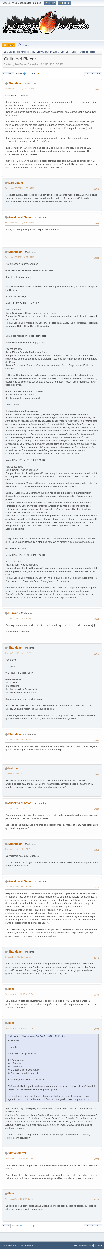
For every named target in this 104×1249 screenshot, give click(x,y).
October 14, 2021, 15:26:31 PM (18, 653)
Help (75, 1245)
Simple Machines (25, 1245)
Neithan (13, 768)
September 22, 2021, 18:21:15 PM (19, 257)
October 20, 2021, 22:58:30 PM (18, 887)
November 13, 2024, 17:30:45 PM (19, 1158)
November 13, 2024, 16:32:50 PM (19, 1028)
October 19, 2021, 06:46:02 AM (18, 774)
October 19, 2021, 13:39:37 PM (18, 849)
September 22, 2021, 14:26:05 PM (19, 89)
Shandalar (15, 83)
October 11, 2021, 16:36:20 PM (18, 618)
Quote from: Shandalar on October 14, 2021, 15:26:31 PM (37, 1036)
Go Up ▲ (98, 1245)
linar (11, 988)
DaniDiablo (15, 182)
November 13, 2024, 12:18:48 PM (19, 994)
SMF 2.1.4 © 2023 (9, 1245)
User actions (93, 74)
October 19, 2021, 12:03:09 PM (18, 808)
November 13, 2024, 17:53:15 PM (19, 1199)
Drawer (13, 613)
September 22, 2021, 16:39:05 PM (19, 223)
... (30, 73)
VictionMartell (17, 1153)
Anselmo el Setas (19, 217)
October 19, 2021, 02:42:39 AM (18, 740)
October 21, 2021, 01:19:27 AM (18, 957)
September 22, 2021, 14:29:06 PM (19, 188)
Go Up (6, 1226)
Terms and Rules (86, 1245)
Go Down (8, 74)
